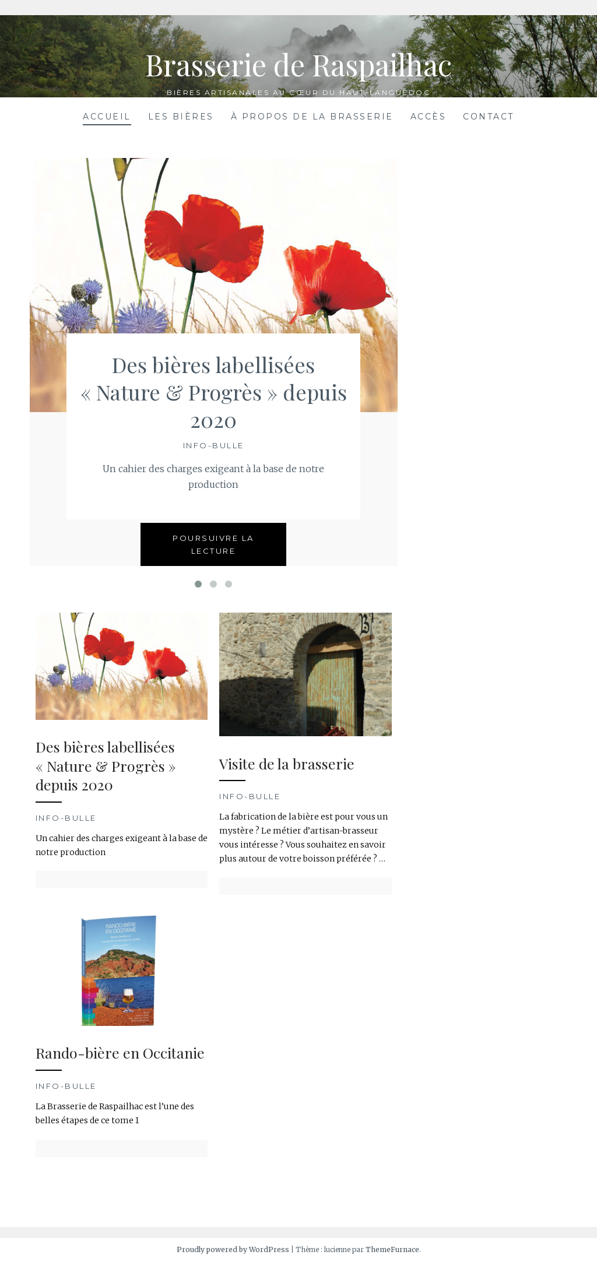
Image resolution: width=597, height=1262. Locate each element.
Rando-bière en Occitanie (120, 1052)
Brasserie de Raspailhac (298, 64)
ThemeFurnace (392, 1249)
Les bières (181, 116)
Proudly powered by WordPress (233, 1249)
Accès (428, 116)
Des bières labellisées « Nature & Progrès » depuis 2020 (213, 391)
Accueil (107, 116)
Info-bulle (213, 445)
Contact (488, 116)
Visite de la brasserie (286, 763)
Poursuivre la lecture (213, 544)
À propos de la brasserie (312, 116)
